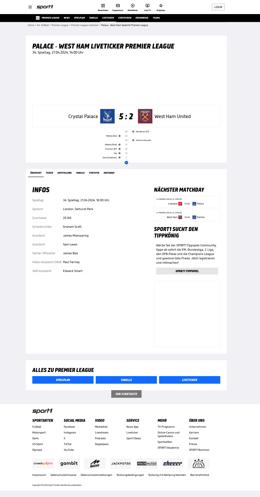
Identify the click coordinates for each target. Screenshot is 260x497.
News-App (132, 426)
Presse (193, 444)
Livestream (102, 432)
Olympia (37, 450)
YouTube (69, 450)
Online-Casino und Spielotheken (168, 434)
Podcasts (100, 438)
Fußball (36, 426)
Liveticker (132, 432)
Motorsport (39, 432)
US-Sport (37, 444)
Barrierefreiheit (199, 475)
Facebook (69, 426)
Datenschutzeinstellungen (96, 475)
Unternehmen (197, 426)
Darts (35, 438)
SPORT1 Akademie (168, 447)
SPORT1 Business (199, 450)
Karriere (194, 432)
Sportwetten (165, 442)
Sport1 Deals (133, 438)
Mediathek (101, 426)
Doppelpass (102, 444)
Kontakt (193, 438)
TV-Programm (166, 426)
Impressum (39, 475)
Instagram (70, 432)
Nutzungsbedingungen (130, 475)
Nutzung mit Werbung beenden (167, 475)
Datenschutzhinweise (63, 475)
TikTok (68, 444)
